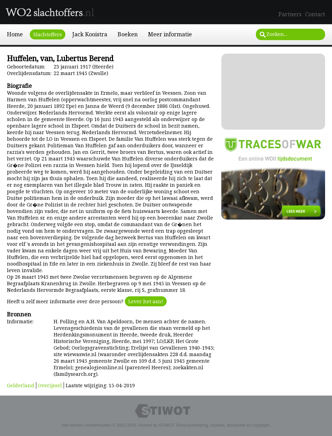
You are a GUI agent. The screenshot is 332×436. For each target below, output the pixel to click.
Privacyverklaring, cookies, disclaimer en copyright (222, 425)
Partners (290, 14)
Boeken (128, 34)
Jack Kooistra (89, 34)
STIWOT (166, 425)
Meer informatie (170, 34)
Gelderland (20, 385)
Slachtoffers (47, 34)
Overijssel (50, 385)
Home (15, 34)
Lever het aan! (145, 301)
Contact (315, 14)
